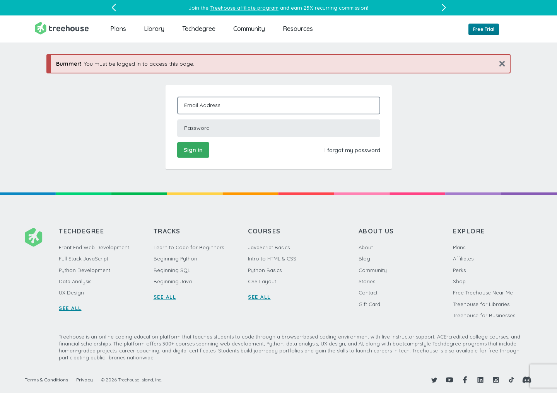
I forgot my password (352, 150)
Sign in (193, 149)
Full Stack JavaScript (83, 258)
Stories (367, 281)
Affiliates (463, 258)
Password (197, 127)
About (366, 247)
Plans (118, 28)
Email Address (202, 105)
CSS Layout (262, 281)
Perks (459, 270)
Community (249, 28)
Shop (459, 281)
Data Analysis (75, 281)
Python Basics (265, 270)
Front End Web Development (94, 247)
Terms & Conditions (46, 380)
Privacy (84, 380)
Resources (298, 28)
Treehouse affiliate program (244, 8)
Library (154, 28)
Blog (364, 258)
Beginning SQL (172, 270)
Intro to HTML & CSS (272, 258)
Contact (368, 292)
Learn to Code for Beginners (189, 247)
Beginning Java (173, 281)
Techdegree (198, 28)
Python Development (84, 270)
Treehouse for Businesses (484, 315)
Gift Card (369, 304)
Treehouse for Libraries (481, 304)
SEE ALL (70, 308)
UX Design (71, 292)
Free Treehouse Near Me (483, 292)
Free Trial (483, 29)
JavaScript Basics (269, 247)
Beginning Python (175, 258)
